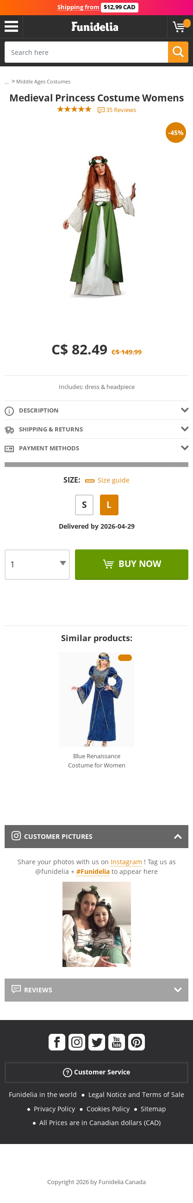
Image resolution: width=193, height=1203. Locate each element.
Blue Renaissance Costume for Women (96, 760)
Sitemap (153, 1108)
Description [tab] (32, 411)
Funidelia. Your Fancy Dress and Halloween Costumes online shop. (95, 27)
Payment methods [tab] (42, 449)
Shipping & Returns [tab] (44, 430)
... (7, 81)
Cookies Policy (108, 1108)
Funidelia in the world (43, 1094)
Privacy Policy (54, 1108)
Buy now (138, 564)
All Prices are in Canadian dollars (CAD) (100, 1122)
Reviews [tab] (32, 989)
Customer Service (96, 1072)
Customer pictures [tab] (52, 836)
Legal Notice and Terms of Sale (136, 1094)
